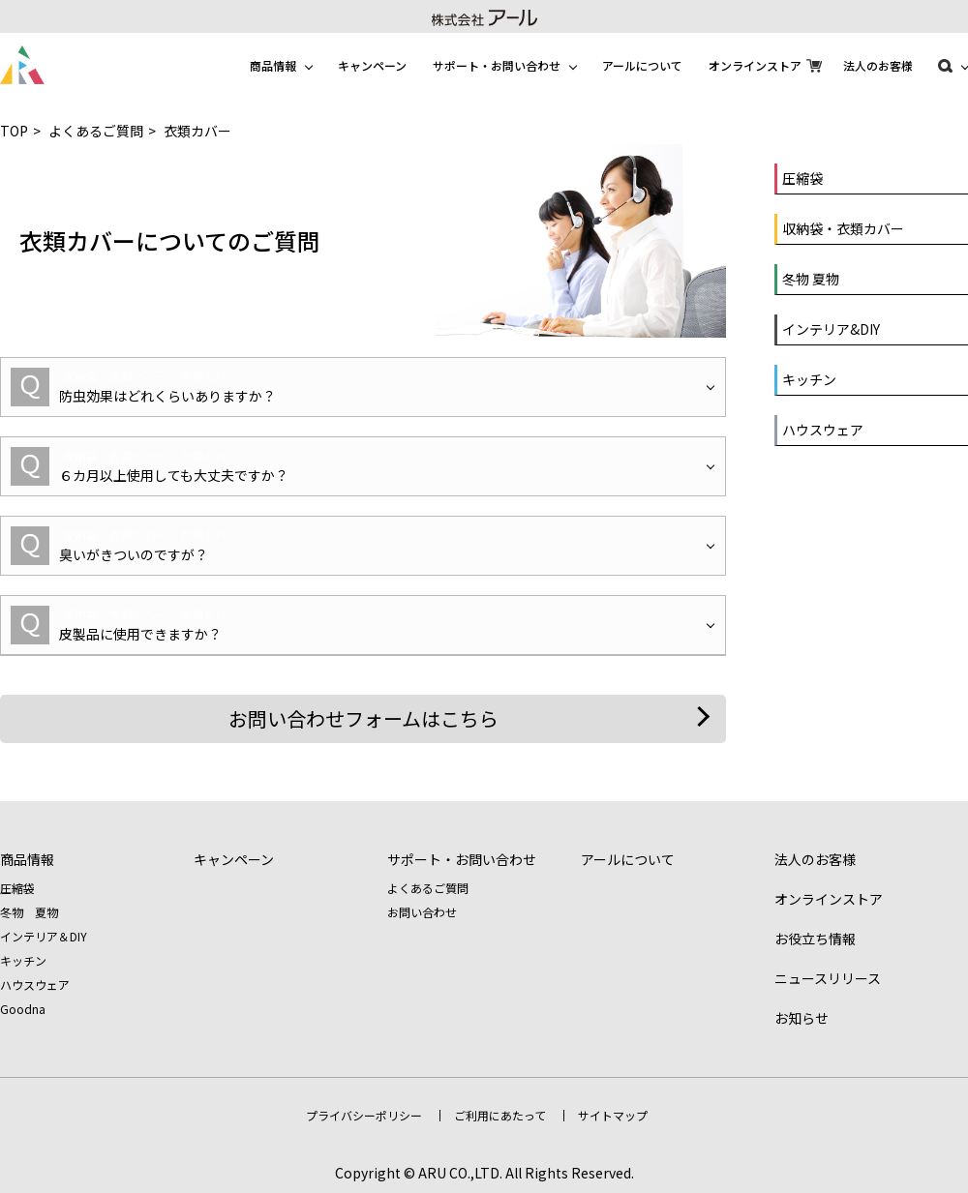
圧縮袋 (17, 888)
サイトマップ (613, 1115)
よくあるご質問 (95, 130)
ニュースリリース (827, 978)
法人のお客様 (878, 65)
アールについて (642, 65)
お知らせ (801, 1018)
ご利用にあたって (500, 1115)
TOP (14, 130)
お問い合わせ (422, 912)
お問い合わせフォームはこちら (363, 718)
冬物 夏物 (29, 912)
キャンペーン (372, 65)
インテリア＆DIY (43, 936)
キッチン (23, 960)
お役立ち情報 (815, 938)
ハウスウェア (35, 984)
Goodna (22, 1008)
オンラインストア (755, 65)
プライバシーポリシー (364, 1115)
